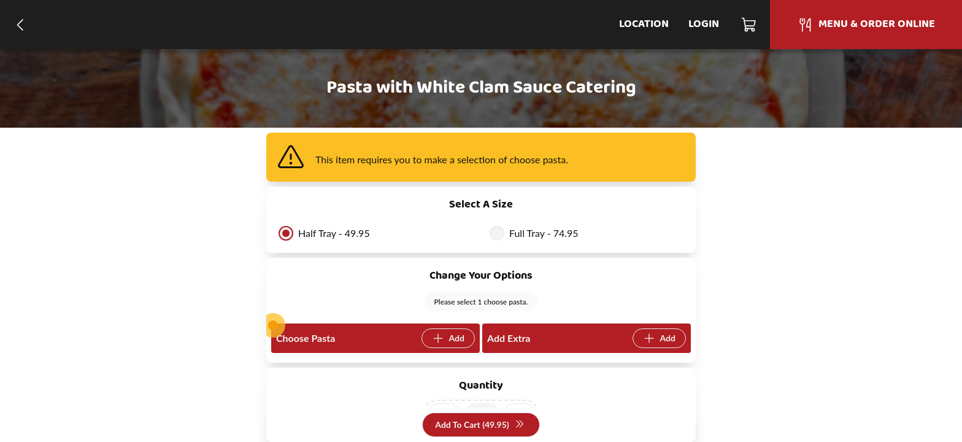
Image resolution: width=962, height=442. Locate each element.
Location (644, 24)
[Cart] (749, 24)
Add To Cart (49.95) (479, 425)
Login (703, 24)
